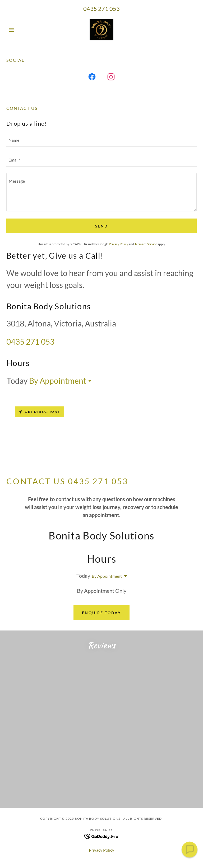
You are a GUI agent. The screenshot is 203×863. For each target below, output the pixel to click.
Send (101, 226)
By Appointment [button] (57, 380)
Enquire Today (101, 612)
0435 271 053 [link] (101, 8)
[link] (101, 29)
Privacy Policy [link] (118, 244)
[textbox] (101, 140)
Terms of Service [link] (146, 244)
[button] (20, 30)
